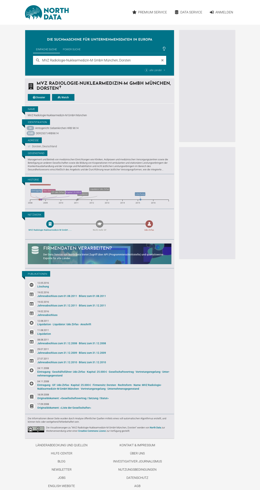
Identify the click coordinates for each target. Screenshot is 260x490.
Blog (61, 461)
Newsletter (62, 469)
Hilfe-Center (61, 453)
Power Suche (72, 49)
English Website (61, 486)
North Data (155, 427)
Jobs (61, 478)
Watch (63, 97)
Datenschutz (137, 478)
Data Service (188, 12)
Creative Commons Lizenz (92, 430)
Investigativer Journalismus (137, 461)
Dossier (39, 97)
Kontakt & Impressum (137, 445)
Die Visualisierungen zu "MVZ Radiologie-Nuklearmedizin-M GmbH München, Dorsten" (91, 427)
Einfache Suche (46, 49)
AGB (137, 486)
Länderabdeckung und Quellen (61, 445)
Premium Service (149, 12)
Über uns (137, 453)
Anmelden (221, 12)
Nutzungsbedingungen (137, 469)
